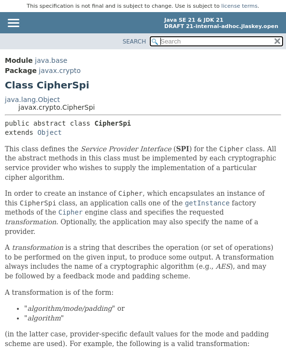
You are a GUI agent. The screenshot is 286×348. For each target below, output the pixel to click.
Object (49, 132)
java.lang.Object (32, 99)
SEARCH (134, 41)
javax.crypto (60, 70)
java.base (51, 60)
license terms (239, 6)
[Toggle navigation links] (13, 23)
